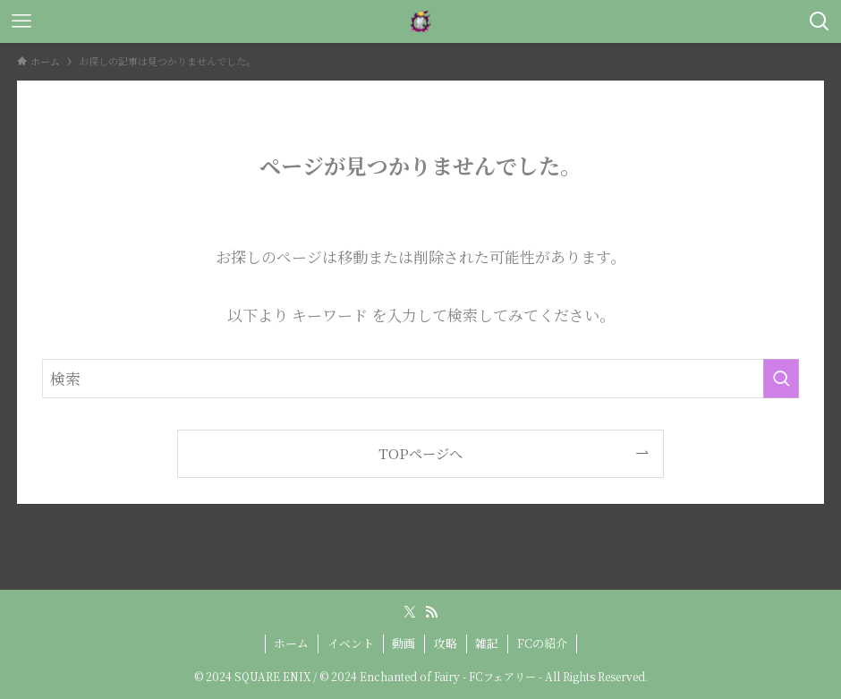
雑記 (486, 643)
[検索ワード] (420, 378)
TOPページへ (420, 453)
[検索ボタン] (819, 21)
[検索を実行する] (781, 378)
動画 (403, 643)
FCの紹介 (542, 643)
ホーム (291, 643)
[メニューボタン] (21, 21)
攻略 (445, 643)
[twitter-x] (410, 612)
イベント (350, 643)
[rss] (431, 612)
